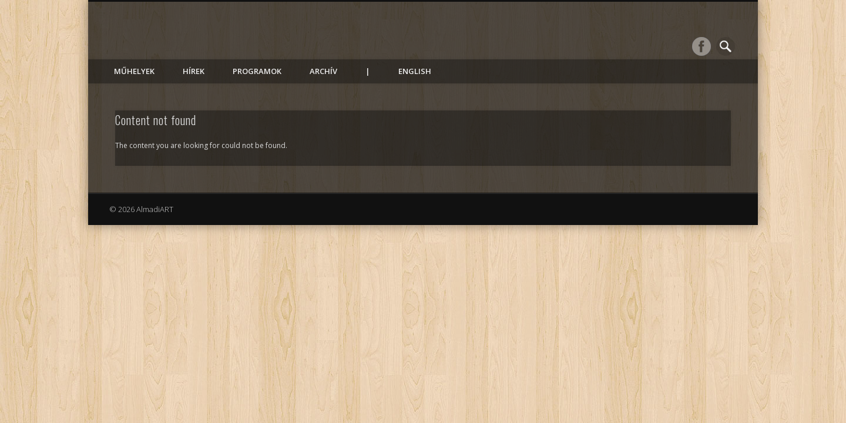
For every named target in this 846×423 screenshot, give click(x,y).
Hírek (193, 71)
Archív (323, 71)
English (414, 71)
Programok (257, 71)
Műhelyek (134, 71)
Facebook (701, 46)
